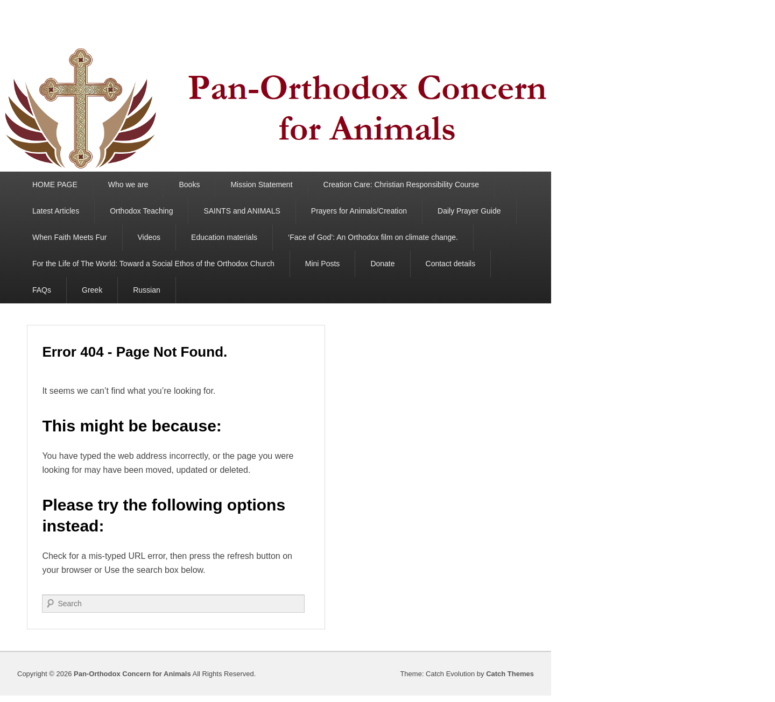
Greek (92, 290)
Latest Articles (55, 211)
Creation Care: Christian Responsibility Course (401, 184)
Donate (382, 263)
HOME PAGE (55, 184)
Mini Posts (322, 263)
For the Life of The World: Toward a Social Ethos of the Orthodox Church (153, 263)
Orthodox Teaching (141, 211)
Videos (149, 237)
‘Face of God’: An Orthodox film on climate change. (373, 237)
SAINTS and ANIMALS (241, 211)
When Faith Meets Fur (69, 237)
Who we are (128, 184)
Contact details (451, 263)
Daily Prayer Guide (469, 211)
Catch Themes (510, 674)
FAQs (41, 290)
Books (189, 184)
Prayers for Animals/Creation (359, 211)
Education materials (224, 237)
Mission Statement (261, 184)
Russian (146, 290)
